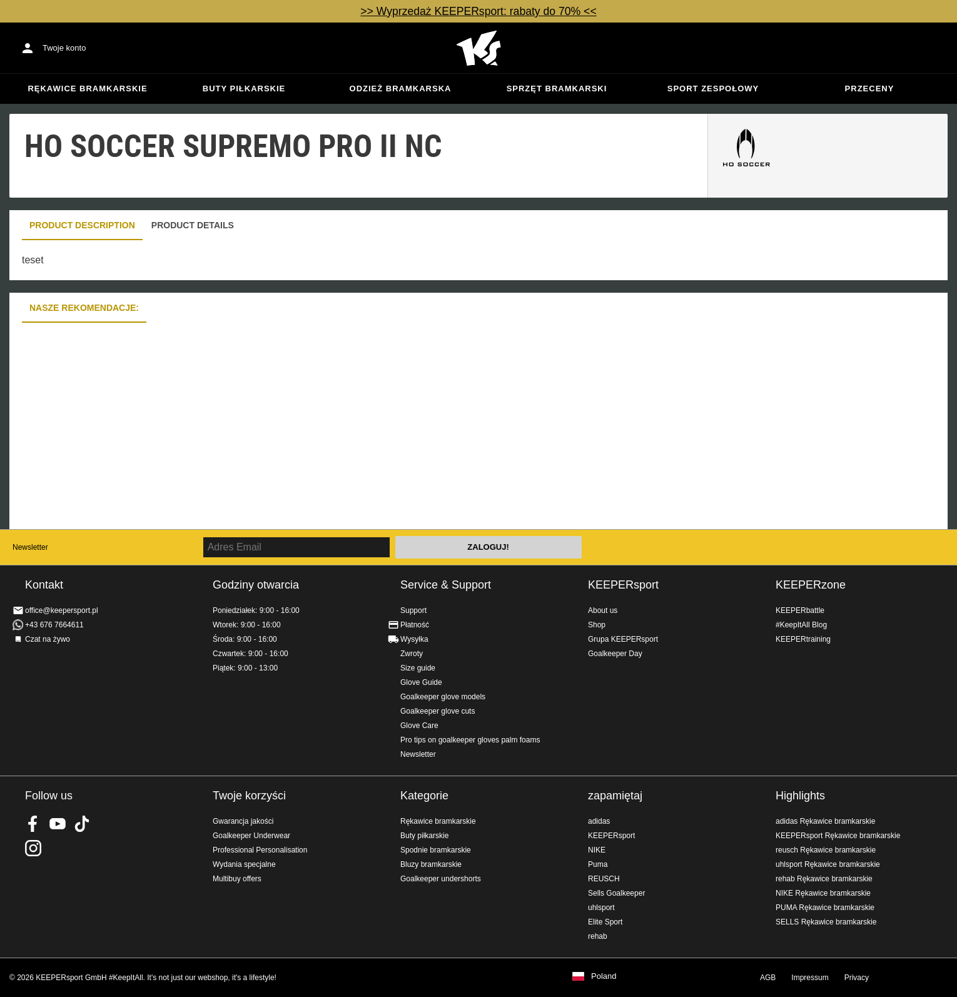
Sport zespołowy (713, 88)
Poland (603, 976)
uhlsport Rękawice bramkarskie (828, 864)
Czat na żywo (47, 639)
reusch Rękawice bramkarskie (826, 850)
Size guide (417, 668)
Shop (596, 624)
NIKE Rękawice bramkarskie (823, 893)
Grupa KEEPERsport (623, 639)
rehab (597, 936)
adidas (599, 821)
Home (478, 48)
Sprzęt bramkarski (557, 88)
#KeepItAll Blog (801, 624)
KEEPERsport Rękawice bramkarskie (838, 835)
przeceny (869, 88)
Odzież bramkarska (401, 88)
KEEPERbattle (800, 610)
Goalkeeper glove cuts (437, 711)
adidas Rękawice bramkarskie (825, 821)
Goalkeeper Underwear (251, 835)
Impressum (809, 977)
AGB (768, 977)
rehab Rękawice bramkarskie (824, 878)
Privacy (856, 977)
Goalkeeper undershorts (440, 878)
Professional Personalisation (260, 850)
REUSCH (604, 878)
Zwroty (411, 653)
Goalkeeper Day (615, 653)
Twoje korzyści (249, 795)
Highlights (800, 795)
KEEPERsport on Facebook (33, 824)
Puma (597, 864)
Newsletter (30, 547)
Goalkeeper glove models (442, 696)
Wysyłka (414, 639)
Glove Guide (421, 682)
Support (413, 610)
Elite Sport (605, 922)
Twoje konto (64, 48)
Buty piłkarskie (244, 88)
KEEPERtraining (803, 639)
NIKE (596, 850)
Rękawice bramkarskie (87, 88)
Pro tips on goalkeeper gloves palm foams (470, 740)
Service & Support (445, 585)
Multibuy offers (237, 878)
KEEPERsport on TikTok (82, 824)
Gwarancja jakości (243, 821)
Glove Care (419, 725)
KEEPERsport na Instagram (33, 848)
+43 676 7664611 (54, 624)
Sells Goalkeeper (616, 893)
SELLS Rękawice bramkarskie (826, 922)
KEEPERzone (811, 585)
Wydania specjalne (244, 864)
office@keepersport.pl (61, 610)
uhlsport (601, 907)
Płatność (414, 624)
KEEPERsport (623, 585)
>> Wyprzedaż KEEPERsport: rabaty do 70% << (478, 11)
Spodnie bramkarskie (435, 850)
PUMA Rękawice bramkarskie (825, 907)
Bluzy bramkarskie (431, 864)
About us (602, 610)
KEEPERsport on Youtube (57, 824)
